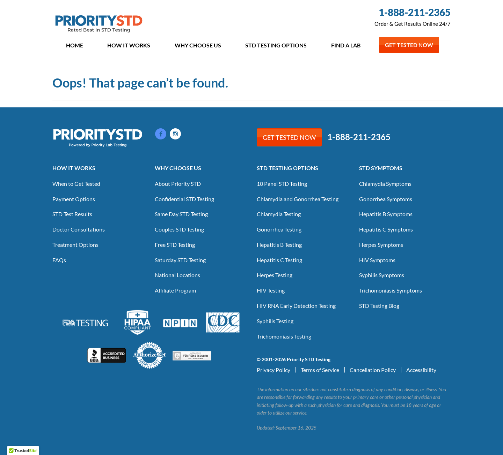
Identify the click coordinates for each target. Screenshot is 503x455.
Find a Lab (345, 45)
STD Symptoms (380, 168)
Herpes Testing (274, 275)
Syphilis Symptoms (381, 275)
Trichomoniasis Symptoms (390, 290)
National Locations (177, 275)
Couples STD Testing (179, 229)
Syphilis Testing (275, 321)
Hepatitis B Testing (279, 244)
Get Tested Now (409, 44)
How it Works (128, 45)
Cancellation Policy (373, 369)
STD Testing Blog (379, 305)
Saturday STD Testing (180, 260)
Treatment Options (75, 244)
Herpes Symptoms (381, 244)
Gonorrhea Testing (279, 229)
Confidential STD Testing (184, 199)
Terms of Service (320, 369)
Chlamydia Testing (279, 214)
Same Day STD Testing (181, 214)
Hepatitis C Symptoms (386, 229)
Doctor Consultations (78, 229)
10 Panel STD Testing (282, 183)
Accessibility (421, 369)
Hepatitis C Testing (279, 260)
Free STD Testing (175, 244)
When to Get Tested (76, 183)
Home (74, 45)
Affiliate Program (175, 290)
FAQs (59, 260)
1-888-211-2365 (415, 12)
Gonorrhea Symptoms (385, 199)
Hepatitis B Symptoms (386, 214)
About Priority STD (178, 183)
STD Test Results (72, 214)
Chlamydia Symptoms (385, 183)
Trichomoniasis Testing (284, 336)
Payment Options (73, 199)
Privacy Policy (273, 369)
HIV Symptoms (377, 260)
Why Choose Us (198, 45)
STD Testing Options (276, 45)
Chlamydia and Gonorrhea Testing (297, 199)
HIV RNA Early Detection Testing (296, 305)
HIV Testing (271, 290)
